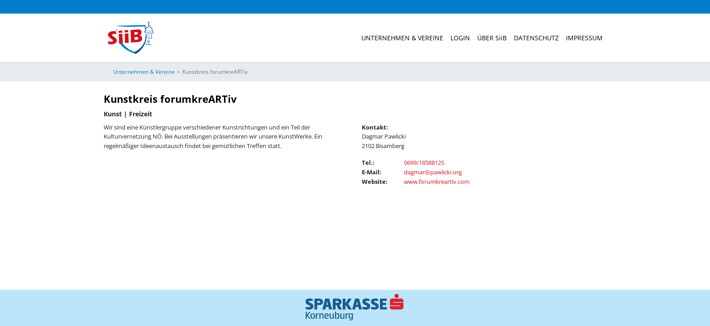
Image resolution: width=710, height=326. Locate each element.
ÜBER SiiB (492, 38)
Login (460, 38)
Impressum (584, 38)
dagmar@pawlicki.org (433, 172)
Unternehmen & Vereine (402, 38)
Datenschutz (536, 38)
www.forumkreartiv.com (437, 181)
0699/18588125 (424, 162)
